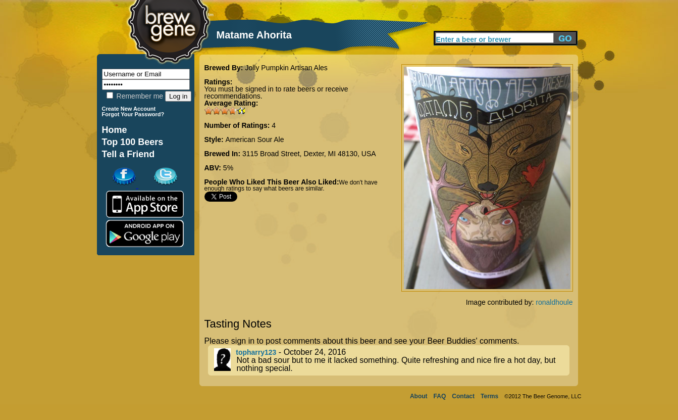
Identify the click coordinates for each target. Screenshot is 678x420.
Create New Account (129, 109)
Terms (489, 396)
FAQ (440, 396)
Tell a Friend (128, 154)
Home (114, 130)
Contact (463, 396)
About (419, 396)
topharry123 (256, 352)
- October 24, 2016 (391, 360)
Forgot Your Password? (133, 114)
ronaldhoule (554, 302)
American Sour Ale (255, 139)
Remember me (135, 96)
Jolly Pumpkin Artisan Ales (286, 68)
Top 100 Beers (133, 142)
